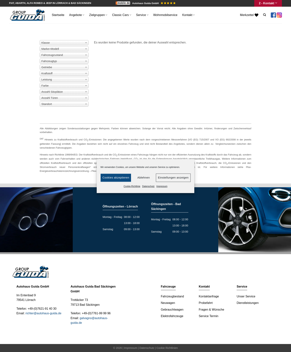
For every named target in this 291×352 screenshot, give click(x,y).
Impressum (161, 186)
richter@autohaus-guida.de (43, 313)
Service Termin (208, 316)
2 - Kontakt (268, 3)
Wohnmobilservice (165, 15)
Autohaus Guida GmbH (153, 3)
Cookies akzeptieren (115, 177)
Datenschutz (148, 186)
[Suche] (264, 14)
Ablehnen (143, 177)
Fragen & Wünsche (211, 309)
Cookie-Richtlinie (132, 186)
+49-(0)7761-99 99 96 (96, 313)
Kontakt (188, 15)
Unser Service (246, 296)
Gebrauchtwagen (172, 309)
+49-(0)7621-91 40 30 (42, 308)
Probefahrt (206, 302)
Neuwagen (168, 302)
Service (142, 15)
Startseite (58, 15)
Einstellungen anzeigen (173, 177)
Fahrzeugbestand (172, 296)
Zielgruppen (98, 15)
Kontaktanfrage (209, 296)
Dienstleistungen (248, 302)
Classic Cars (121, 15)
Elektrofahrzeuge (172, 316)
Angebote (76, 15)
